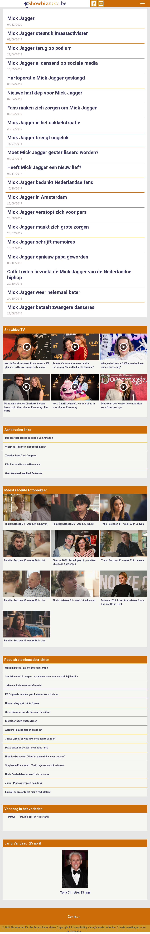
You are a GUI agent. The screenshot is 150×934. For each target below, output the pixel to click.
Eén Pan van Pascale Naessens (23, 464)
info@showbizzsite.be (102, 927)
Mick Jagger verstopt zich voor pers (47, 212)
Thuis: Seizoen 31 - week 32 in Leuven (122, 560)
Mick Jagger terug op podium (39, 48)
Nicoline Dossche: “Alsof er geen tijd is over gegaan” (35, 756)
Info (52, 927)
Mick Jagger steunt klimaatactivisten (48, 33)
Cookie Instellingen (128, 927)
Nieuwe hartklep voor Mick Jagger (44, 93)
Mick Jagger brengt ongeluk (38, 137)
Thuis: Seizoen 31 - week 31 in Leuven (73, 600)
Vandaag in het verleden (23, 809)
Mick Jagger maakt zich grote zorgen (48, 227)
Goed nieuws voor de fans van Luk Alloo (27, 712)
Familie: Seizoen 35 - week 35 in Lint (24, 600)
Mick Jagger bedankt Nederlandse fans (50, 182)
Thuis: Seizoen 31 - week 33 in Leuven (122, 524)
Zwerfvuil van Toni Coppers (20, 455)
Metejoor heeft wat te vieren (21, 721)
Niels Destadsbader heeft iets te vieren (27, 774)
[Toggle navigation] (142, 3)
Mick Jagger (21, 18)
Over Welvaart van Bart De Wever (23, 473)
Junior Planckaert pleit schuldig (23, 783)
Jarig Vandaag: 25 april (22, 843)
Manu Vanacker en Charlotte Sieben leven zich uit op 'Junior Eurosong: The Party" (26, 407)
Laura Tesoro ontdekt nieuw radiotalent (28, 792)
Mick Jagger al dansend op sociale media (52, 63)
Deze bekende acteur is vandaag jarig (26, 747)
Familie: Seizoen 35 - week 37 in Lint (73, 524)
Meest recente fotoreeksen (25, 490)
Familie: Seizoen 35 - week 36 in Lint (24, 560)
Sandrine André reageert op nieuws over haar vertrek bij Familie (41, 676)
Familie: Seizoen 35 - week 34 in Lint (24, 640)
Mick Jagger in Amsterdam (37, 197)
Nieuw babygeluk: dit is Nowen (22, 703)
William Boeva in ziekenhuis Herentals (27, 667)
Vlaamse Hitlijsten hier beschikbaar (25, 446)
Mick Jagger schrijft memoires (41, 242)
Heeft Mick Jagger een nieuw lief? (44, 167)
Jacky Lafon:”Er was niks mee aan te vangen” (30, 738)
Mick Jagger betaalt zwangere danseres (51, 307)
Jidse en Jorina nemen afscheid (23, 685)
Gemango (75, 931)
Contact (73, 917)
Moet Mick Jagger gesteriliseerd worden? (52, 152)
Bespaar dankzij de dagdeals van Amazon (29, 437)
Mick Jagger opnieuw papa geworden (47, 257)
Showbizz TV (14, 330)
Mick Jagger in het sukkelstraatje (43, 122)
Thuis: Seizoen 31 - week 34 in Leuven (25, 524)
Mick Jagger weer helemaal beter (43, 292)
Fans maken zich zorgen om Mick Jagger (52, 108)
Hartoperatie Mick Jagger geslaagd (46, 78)
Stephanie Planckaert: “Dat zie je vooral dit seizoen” (35, 765)
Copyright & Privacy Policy (72, 927)
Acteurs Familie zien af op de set (23, 730)
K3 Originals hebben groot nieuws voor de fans (31, 694)
